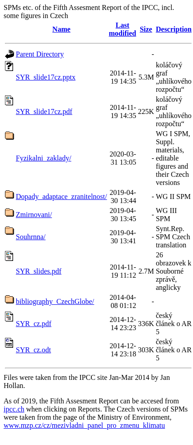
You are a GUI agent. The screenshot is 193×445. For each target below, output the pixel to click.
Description (174, 29)
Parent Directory (40, 54)
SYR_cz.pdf (34, 323)
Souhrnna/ (31, 237)
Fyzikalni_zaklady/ (43, 158)
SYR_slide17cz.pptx (45, 77)
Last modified (122, 29)
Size (146, 29)
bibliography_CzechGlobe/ (55, 301)
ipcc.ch (14, 409)
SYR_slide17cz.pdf (44, 111)
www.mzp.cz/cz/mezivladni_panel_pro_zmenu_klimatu (84, 425)
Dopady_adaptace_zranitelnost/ (61, 196)
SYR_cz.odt (33, 350)
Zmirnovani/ (34, 214)
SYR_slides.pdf (38, 271)
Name (61, 29)
